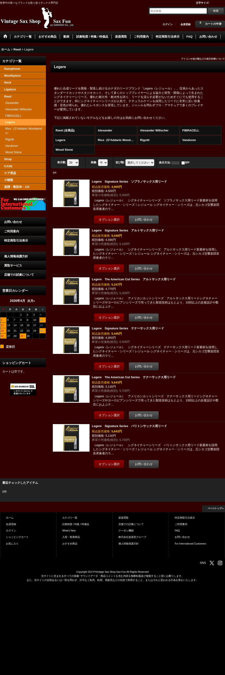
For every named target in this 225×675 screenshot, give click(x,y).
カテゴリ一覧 (69, 517)
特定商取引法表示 (16, 240)
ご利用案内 (11, 231)
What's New (69, 530)
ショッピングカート (17, 537)
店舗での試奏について (19, 274)
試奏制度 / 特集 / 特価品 (75, 524)
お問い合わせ (13, 222)
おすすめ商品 (69, 543)
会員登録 (185, 24)
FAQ (177, 530)
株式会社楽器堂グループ (132, 537)
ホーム (10, 517)
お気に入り (12, 543)
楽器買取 (123, 517)
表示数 (61, 162)
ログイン (168, 24)
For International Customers (190, 543)
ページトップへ (216, 508)
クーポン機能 (126, 530)
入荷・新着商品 (71, 537)
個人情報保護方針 (16, 256)
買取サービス (13, 265)
